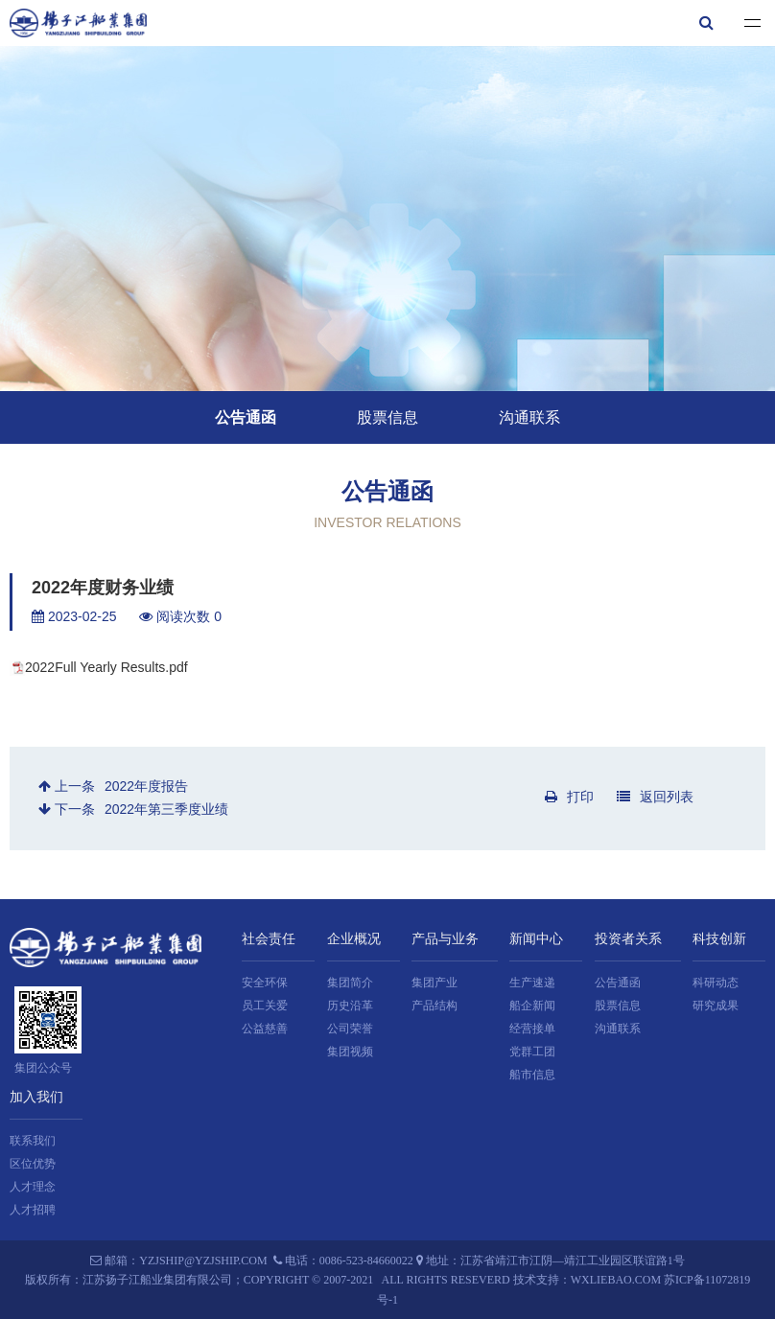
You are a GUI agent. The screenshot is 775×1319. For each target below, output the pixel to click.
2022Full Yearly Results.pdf (106, 667)
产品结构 (434, 1005)
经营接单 (532, 1028)
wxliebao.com (616, 1279)
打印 (569, 796)
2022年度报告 (146, 786)
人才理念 (33, 1186)
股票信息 (387, 417)
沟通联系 (529, 417)
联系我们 (33, 1140)
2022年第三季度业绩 (166, 809)
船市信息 (532, 1074)
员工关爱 (265, 1005)
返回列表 (655, 796)
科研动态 (716, 982)
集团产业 (434, 982)
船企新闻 (532, 1005)
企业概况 (354, 939)
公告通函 (245, 417)
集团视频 (350, 1051)
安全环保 (265, 982)
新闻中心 (536, 939)
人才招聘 (33, 1209)
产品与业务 (445, 939)
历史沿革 (350, 1005)
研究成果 (716, 1005)
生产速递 (532, 982)
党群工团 (532, 1051)
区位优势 (33, 1163)
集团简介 (350, 982)
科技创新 (719, 939)
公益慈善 (265, 1028)
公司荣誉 (350, 1028)
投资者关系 (628, 939)
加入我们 (36, 1097)
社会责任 (268, 939)
